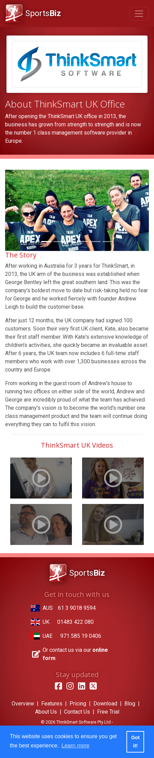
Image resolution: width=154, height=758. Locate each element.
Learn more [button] (76, 745)
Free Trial (108, 711)
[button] (16, 210)
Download (105, 703)
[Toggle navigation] (139, 13)
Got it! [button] (135, 741)
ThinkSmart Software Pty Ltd (83, 722)
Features (51, 703)
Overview (23, 703)
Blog (129, 703)
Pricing (78, 703)
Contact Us (77, 711)
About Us (46, 711)
